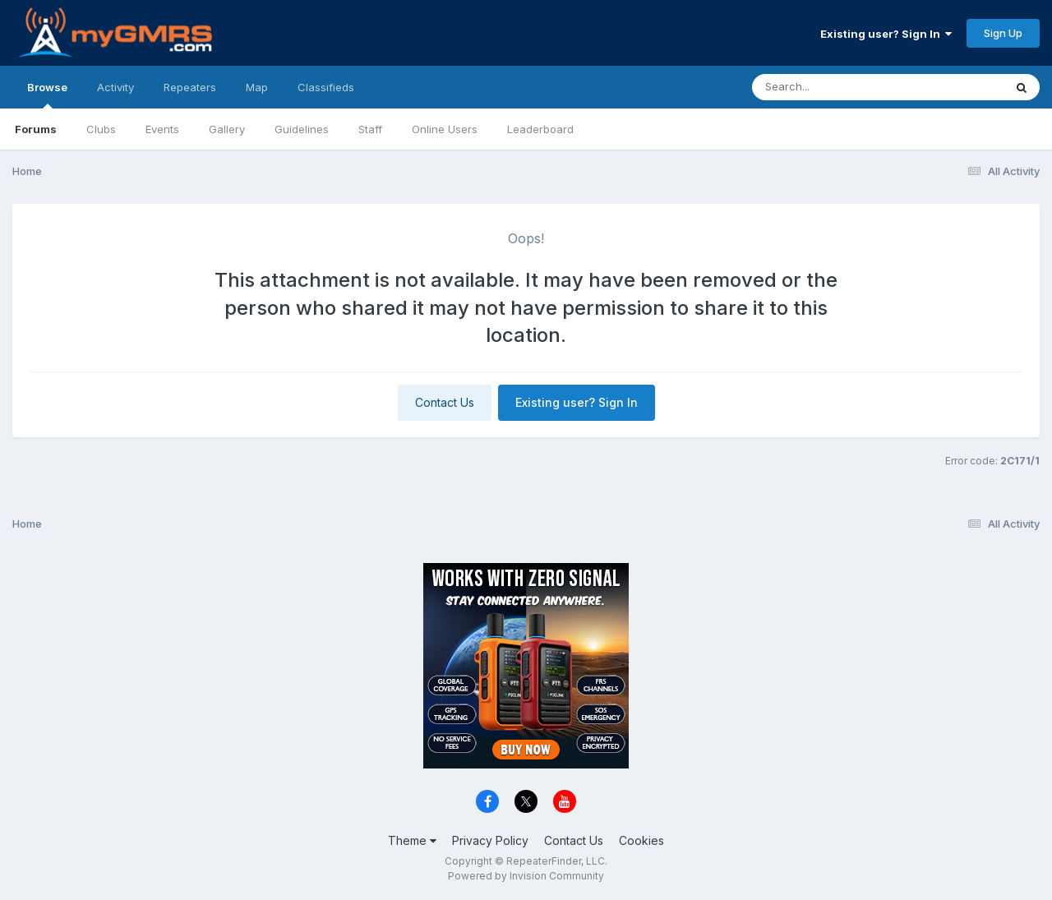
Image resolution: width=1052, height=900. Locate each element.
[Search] (833, 87)
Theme (412, 840)
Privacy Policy (490, 840)
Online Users (445, 129)
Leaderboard (540, 129)
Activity (115, 87)
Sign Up (1003, 32)
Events (162, 129)
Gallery (227, 129)
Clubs (101, 129)
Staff (370, 129)
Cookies (641, 840)
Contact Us (444, 402)
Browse (47, 94)
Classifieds (326, 87)
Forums (36, 129)
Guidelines (302, 129)
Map (257, 87)
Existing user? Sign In (886, 33)
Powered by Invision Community (526, 876)
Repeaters (190, 87)
